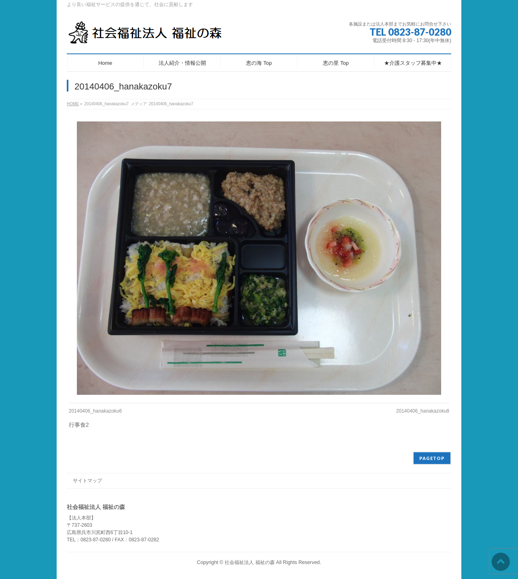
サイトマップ (87, 480)
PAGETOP (432, 458)
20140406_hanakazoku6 (95, 411)
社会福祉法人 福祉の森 (249, 562)
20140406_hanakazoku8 (422, 411)
